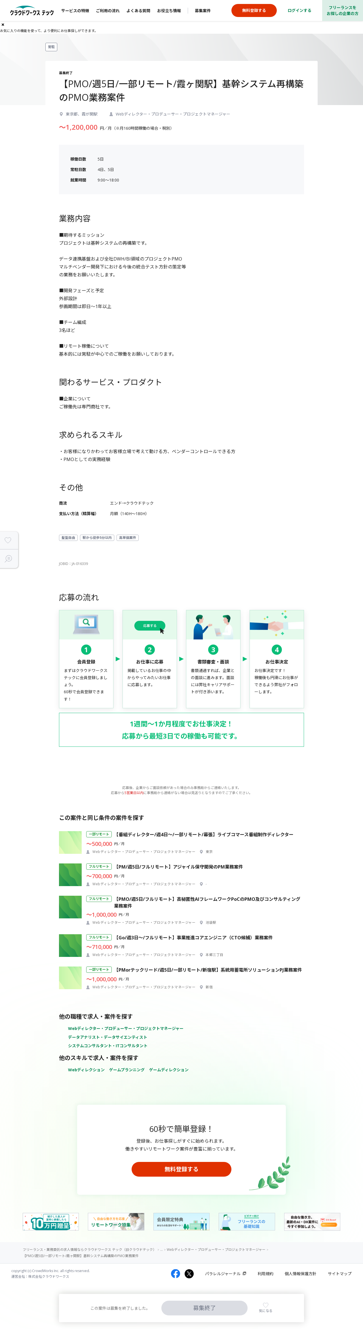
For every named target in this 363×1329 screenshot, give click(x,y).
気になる (266, 1310)
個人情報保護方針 (300, 1273)
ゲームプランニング (127, 1069)
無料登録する (181, 1169)
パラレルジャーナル (222, 1273)
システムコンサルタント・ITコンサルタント (107, 1045)
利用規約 (265, 1273)
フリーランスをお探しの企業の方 (342, 10)
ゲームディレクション (169, 1069)
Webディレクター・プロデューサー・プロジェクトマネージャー (125, 1028)
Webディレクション (86, 1069)
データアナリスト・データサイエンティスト (107, 1037)
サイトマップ (340, 1273)
